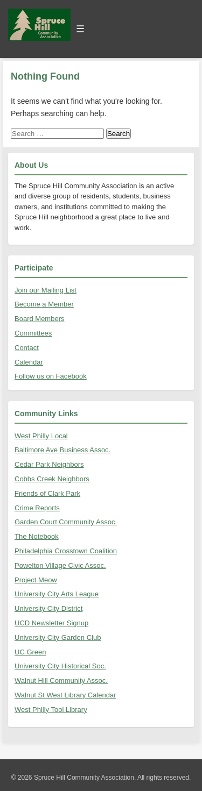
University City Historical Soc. (60, 666)
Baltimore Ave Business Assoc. (62, 450)
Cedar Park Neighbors (49, 464)
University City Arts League (57, 594)
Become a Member (44, 304)
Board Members (39, 319)
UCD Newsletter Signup (51, 623)
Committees (33, 333)
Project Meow (36, 580)
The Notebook (37, 536)
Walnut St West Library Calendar (65, 695)
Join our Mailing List (45, 290)
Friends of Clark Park (47, 493)
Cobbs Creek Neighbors (52, 479)
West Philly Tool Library (51, 710)
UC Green (30, 652)
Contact (27, 348)
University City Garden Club (58, 637)
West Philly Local (41, 436)
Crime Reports (37, 508)
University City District (48, 608)
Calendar (29, 362)
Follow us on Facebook (51, 376)
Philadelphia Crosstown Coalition (66, 551)
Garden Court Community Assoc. (66, 522)
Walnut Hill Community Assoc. (61, 680)
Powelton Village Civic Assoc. (60, 565)
